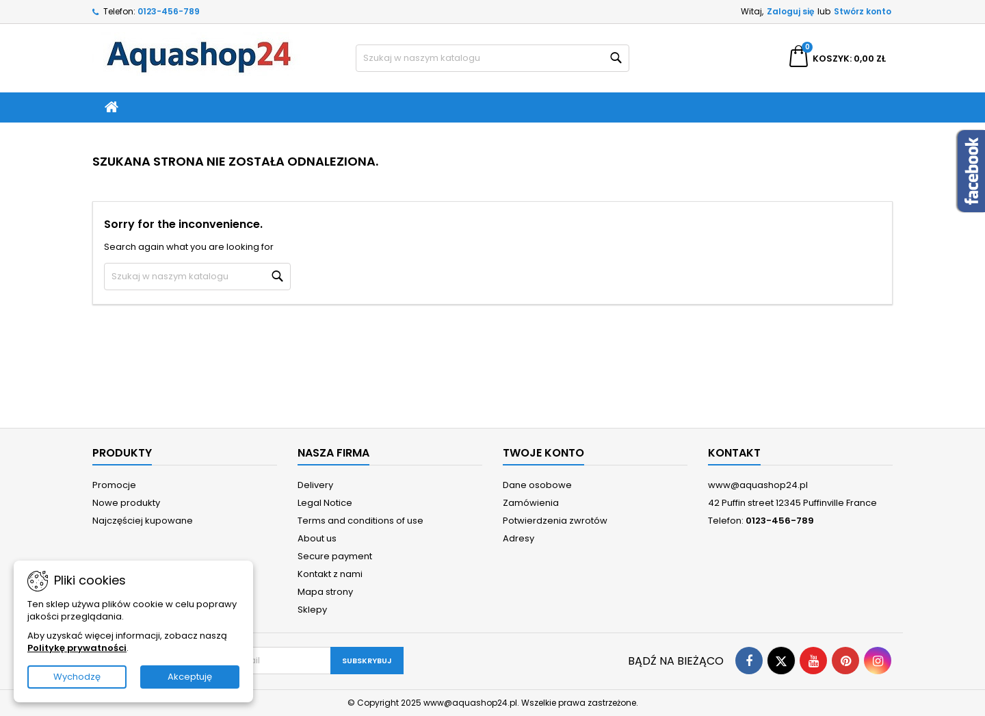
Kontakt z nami (330, 573)
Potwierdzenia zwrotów (555, 520)
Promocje (114, 484)
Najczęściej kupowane (142, 520)
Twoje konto (543, 453)
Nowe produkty (126, 502)
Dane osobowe (537, 484)
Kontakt (734, 453)
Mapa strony (325, 591)
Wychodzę (77, 676)
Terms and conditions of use (360, 520)
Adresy (518, 538)
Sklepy (312, 609)
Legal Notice (325, 502)
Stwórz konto (862, 11)
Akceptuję (190, 676)
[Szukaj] (492, 58)
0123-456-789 (168, 11)
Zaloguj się (790, 11)
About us (317, 538)
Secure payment (335, 556)
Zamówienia (531, 502)
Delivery (315, 484)
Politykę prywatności (77, 647)
